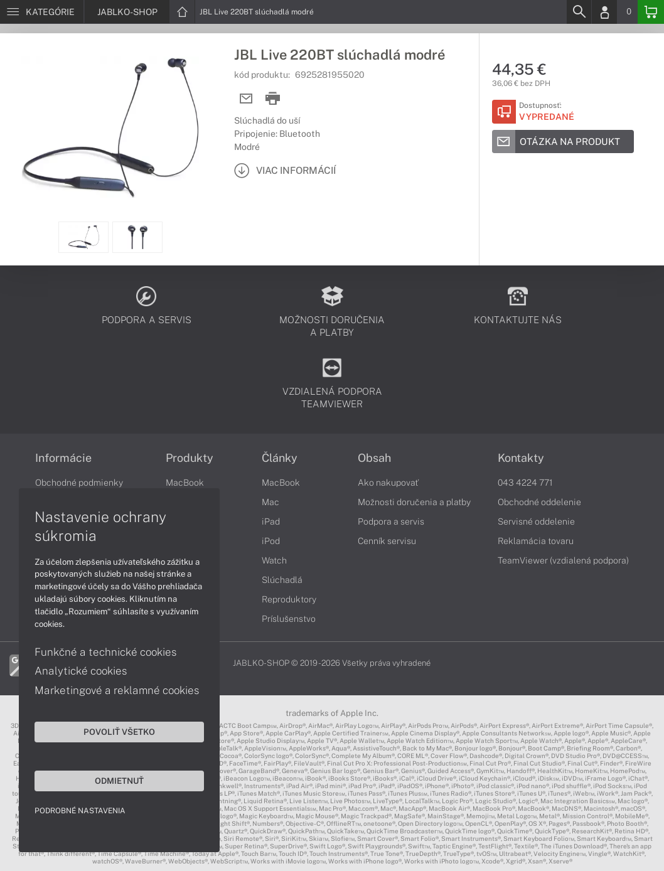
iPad (271, 521)
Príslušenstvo (289, 619)
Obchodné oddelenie (539, 502)
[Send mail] (246, 99)
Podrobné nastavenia (80, 810)
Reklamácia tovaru (536, 541)
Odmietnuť (119, 781)
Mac (270, 502)
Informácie (63, 458)
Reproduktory (289, 599)
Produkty (189, 458)
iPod (271, 541)
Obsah (374, 458)
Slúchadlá (282, 580)
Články (279, 458)
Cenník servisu (387, 541)
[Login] (604, 12)
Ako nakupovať (388, 483)
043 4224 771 (525, 483)
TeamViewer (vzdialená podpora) (563, 560)
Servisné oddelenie (536, 521)
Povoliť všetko (119, 732)
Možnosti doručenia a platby (414, 502)
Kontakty (521, 458)
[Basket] (651, 12)
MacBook (185, 483)
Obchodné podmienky (79, 483)
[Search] (578, 12)
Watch (274, 560)
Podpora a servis (391, 521)
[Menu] (41, 12)
